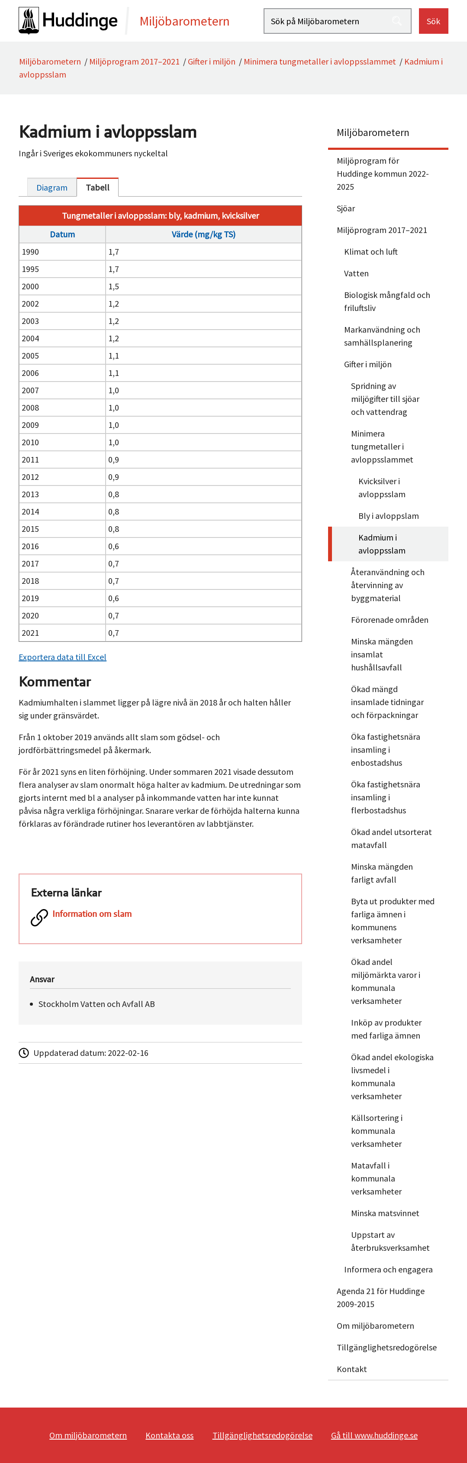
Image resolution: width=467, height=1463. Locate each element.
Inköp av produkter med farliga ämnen (386, 1029)
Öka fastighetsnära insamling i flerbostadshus (385, 797)
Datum (62, 234)
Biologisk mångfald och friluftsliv (387, 301)
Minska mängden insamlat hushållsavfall (382, 654)
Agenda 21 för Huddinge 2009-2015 (381, 1297)
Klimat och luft (371, 251)
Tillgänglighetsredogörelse (387, 1347)
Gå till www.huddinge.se (374, 1435)
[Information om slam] (160, 918)
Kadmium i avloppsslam (382, 544)
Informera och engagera (388, 1269)
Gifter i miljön (211, 61)
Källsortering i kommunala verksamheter (377, 1130)
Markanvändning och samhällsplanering (382, 336)
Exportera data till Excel (62, 656)
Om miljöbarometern (375, 1325)
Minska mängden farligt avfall (382, 873)
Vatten (356, 273)
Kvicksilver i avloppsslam (382, 487)
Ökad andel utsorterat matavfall (391, 838)
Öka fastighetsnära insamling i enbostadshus (385, 749)
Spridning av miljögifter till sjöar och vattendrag (385, 398)
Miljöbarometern (50, 61)
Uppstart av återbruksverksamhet (390, 1241)
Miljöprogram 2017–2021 (134, 61)
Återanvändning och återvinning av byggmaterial (388, 584)
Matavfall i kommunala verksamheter (376, 1178)
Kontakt (352, 1368)
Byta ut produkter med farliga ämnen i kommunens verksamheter (393, 920)
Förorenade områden (389, 619)
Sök (433, 21)
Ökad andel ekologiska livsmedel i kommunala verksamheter (392, 1076)
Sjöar (346, 208)
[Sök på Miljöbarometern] (338, 21)
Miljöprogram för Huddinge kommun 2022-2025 (383, 173)
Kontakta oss (169, 1435)
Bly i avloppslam (388, 515)
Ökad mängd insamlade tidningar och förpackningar (387, 701)
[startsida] (141, 21)
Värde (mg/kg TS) (203, 234)
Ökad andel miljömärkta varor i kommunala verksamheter (385, 981)
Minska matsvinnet (385, 1212)
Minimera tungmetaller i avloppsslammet (320, 61)
